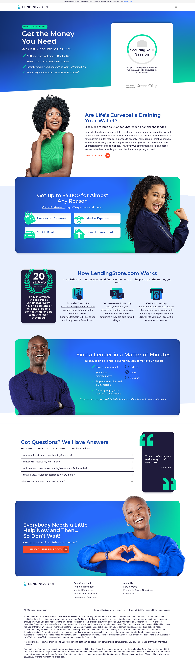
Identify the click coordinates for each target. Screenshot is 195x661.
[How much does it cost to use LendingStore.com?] (77, 455)
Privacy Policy (122, 610)
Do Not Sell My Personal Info (144, 610)
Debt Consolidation (83, 583)
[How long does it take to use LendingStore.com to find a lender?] (77, 468)
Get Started (97, 155)
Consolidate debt (53, 207)
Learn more (128, 1)
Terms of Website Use (104, 610)
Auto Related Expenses (86, 593)
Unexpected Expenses (85, 597)
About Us (128, 583)
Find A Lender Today (46, 549)
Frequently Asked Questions (138, 590)
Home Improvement (84, 586)
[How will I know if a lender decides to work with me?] (77, 475)
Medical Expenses (83, 590)
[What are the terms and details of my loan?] (77, 481)
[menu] (176, 6)
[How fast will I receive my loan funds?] (77, 461)
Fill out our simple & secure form (78, 306)
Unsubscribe (164, 610)
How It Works (130, 586)
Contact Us (129, 593)
